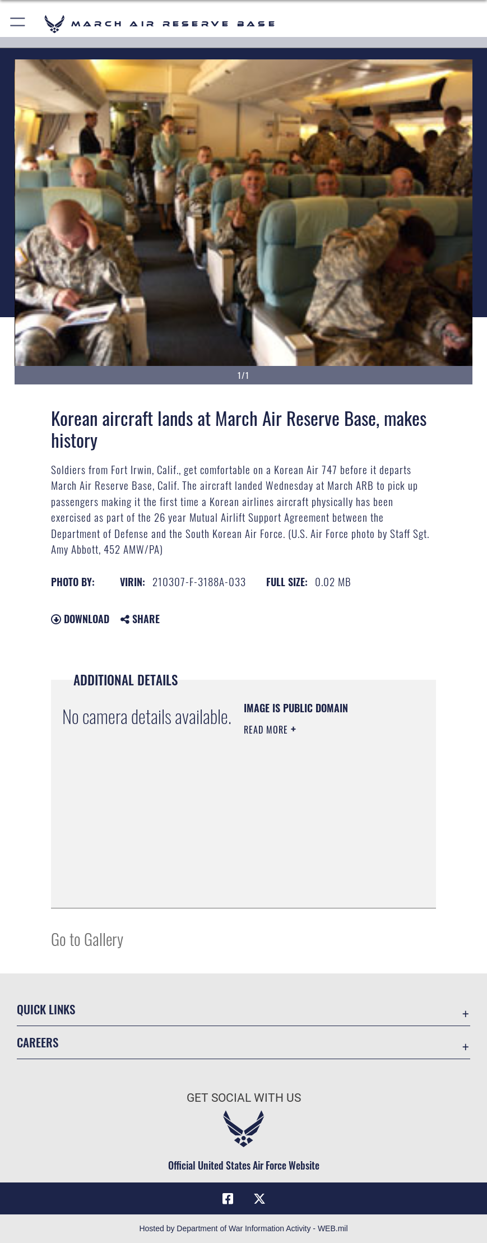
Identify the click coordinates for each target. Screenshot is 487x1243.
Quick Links (46, 1009)
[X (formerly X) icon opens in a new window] (259, 1198)
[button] (18, 24)
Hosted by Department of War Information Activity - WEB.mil (243, 1228)
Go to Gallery (87, 938)
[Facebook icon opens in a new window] (227, 1198)
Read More (267, 729)
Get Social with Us (244, 1098)
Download (80, 618)
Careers (37, 1042)
